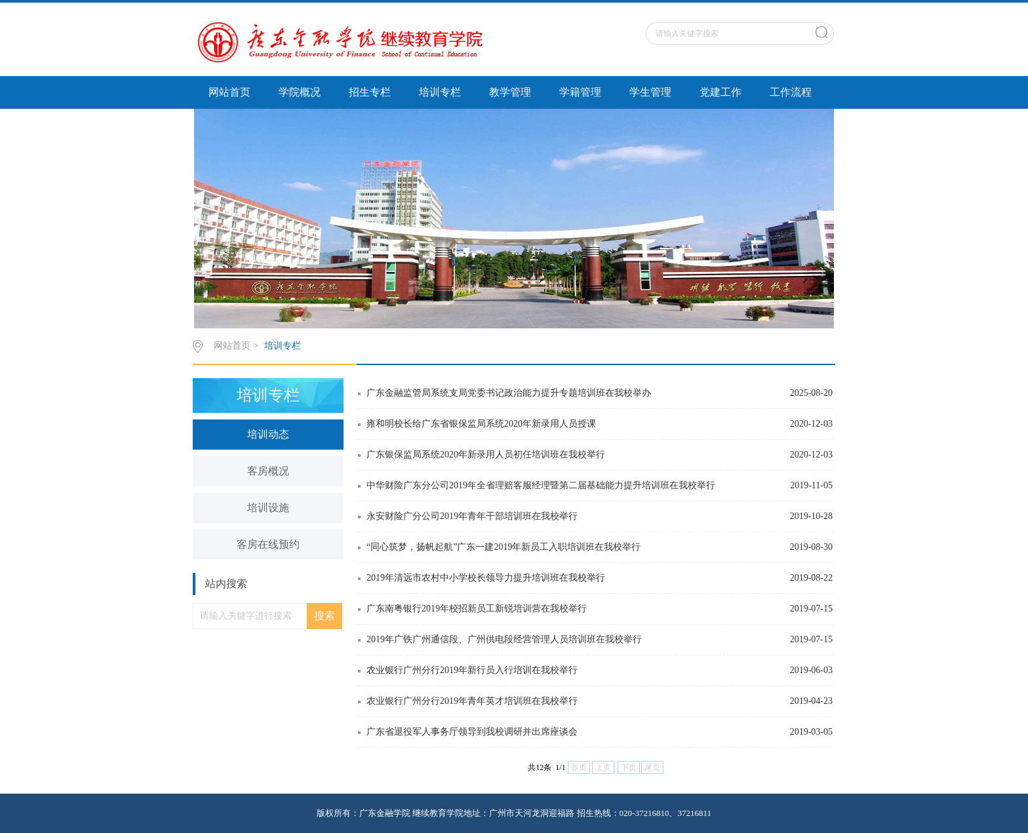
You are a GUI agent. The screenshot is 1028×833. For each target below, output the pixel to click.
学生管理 (650, 92)
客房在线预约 (268, 544)
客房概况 (268, 470)
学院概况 (300, 92)
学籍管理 (580, 92)
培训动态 (268, 434)
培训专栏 (440, 92)
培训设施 (268, 507)
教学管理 (510, 92)
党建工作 (720, 92)
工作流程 (791, 92)
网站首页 (229, 92)
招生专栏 (370, 92)
